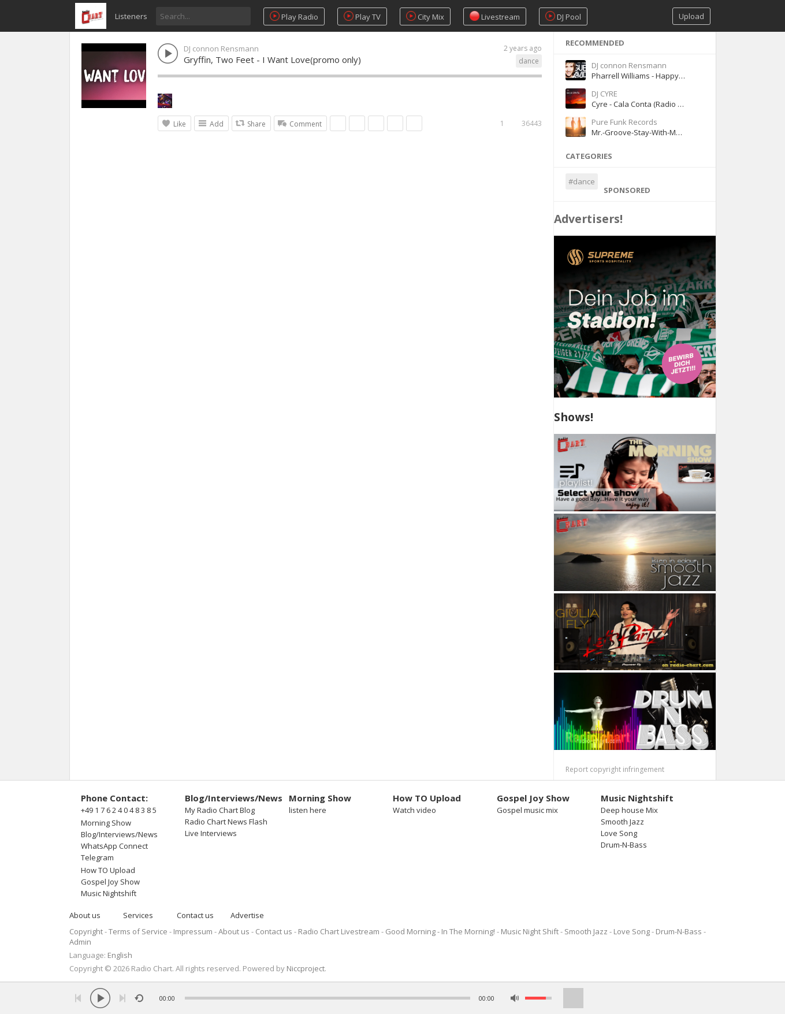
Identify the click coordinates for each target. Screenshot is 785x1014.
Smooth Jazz (622, 821)
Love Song (619, 833)
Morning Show (106, 823)
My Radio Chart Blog (220, 810)
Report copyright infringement (615, 769)
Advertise (247, 915)
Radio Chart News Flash (226, 821)
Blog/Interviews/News (119, 834)
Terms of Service (138, 931)
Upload (691, 16)
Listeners (131, 16)
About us (85, 915)
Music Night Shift (530, 931)
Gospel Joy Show (110, 881)
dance (529, 61)
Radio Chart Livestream (339, 931)
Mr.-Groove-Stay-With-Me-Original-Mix (657, 132)
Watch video (414, 810)
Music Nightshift (108, 893)
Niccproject (306, 968)
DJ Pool (563, 16)
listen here (307, 810)
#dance (581, 181)
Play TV (362, 16)
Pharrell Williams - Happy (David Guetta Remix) (672, 75)
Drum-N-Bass (624, 845)
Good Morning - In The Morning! (440, 931)
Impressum (193, 931)
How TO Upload (108, 870)
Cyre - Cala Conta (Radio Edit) (641, 104)
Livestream (495, 16)
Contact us (195, 915)
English (119, 955)
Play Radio (294, 16)
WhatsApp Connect (114, 846)
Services (138, 915)
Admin (80, 942)
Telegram (97, 857)
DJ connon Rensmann (221, 48)
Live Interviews (211, 833)
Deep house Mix (629, 810)
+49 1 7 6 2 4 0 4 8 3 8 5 (119, 810)
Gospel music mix (527, 810)
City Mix (425, 16)
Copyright (86, 931)
